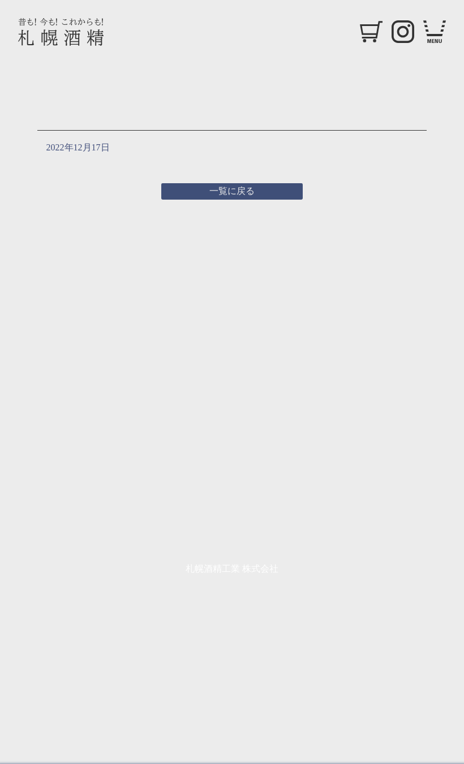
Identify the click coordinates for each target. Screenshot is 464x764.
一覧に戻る (232, 191)
